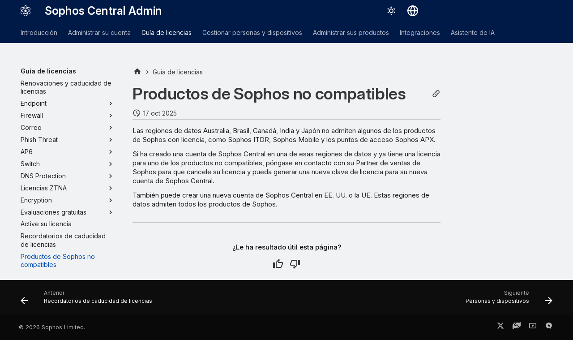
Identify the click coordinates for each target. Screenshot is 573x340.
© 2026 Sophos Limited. (52, 327)
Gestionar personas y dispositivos (252, 32)
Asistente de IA (473, 32)
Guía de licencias (166, 32)
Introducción (39, 32)
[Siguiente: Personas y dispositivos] (506, 300)
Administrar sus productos (351, 32)
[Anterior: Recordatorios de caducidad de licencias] (88, 300)
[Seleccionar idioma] (413, 11)
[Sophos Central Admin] (25, 11)
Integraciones (420, 32)
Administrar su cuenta (99, 32)
